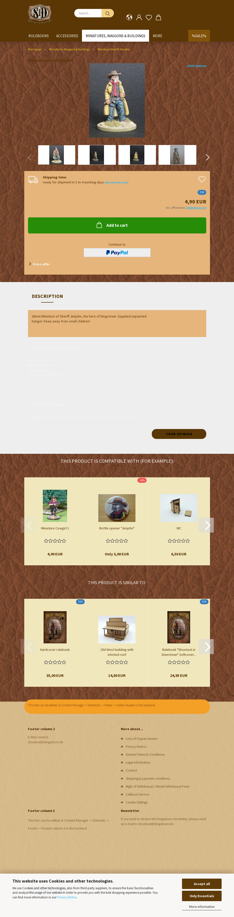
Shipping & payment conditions (148, 778)
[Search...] (108, 13)
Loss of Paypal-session (142, 738)
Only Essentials (202, 896)
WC (179, 528)
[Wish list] (149, 17)
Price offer (41, 264)
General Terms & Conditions (145, 754)
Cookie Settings (137, 802)
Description (47, 296)
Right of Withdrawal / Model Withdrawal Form (157, 786)
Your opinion (179, 434)
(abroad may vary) (116, 182)
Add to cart (111, 225)
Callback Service (137, 794)
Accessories (67, 35)
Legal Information (138, 762)
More (157, 35)
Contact (131, 770)
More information (202, 906)
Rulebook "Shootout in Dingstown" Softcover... (179, 651)
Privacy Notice (67, 897)
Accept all (202, 884)
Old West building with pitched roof (117, 651)
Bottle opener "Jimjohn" (116, 528)
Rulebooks (38, 35)
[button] (129, 17)
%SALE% (199, 35)
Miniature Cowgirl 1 (55, 528)
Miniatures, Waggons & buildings (115, 35)
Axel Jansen (196, 65)
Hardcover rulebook (55, 649)
